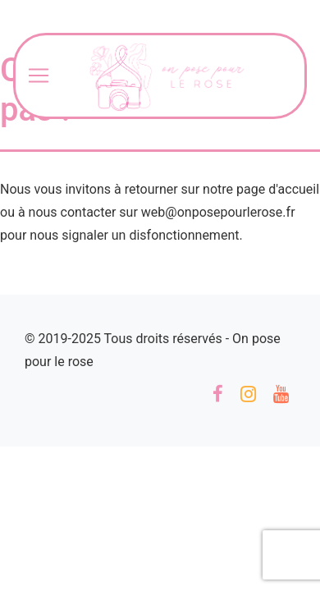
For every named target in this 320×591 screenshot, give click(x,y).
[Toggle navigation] (39, 75)
